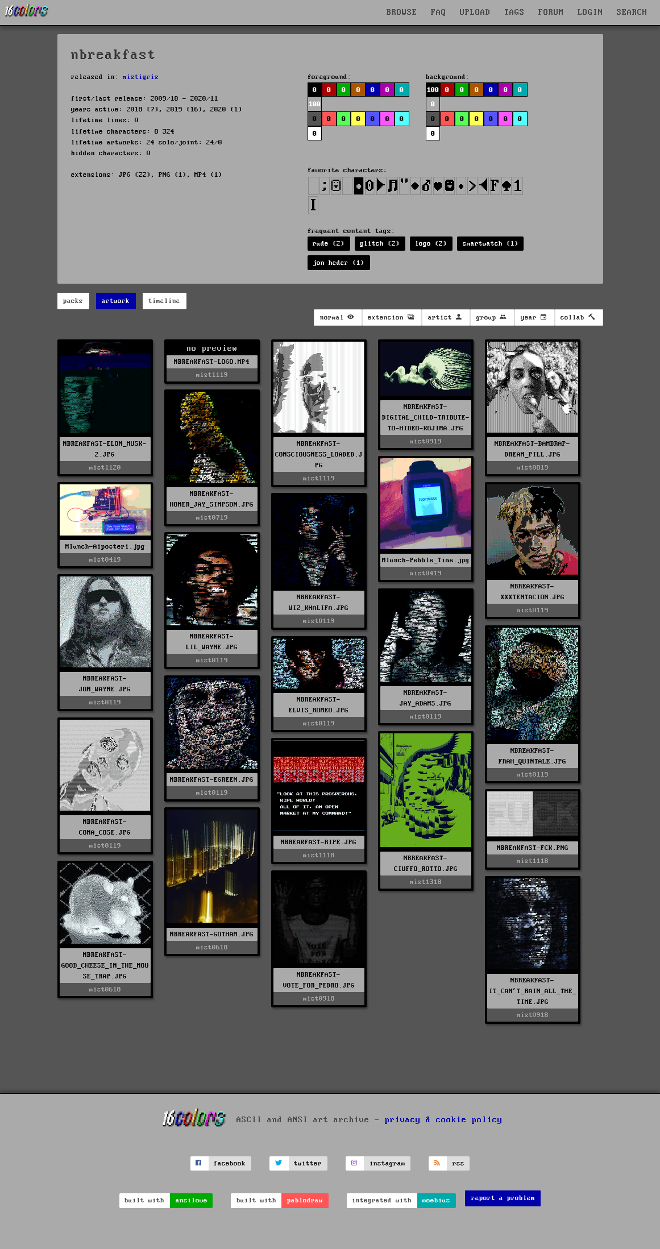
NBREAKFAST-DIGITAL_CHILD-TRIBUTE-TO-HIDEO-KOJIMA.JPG (426, 417)
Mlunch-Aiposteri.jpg (105, 546)
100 (315, 104)
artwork (116, 301)
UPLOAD (475, 12)
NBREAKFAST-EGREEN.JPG (212, 779)
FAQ (438, 12)
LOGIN (590, 12)
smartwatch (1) (490, 243)
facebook (230, 1163)
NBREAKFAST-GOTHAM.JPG (212, 934)
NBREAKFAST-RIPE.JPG (318, 842)
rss (458, 1163)
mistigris (141, 77)
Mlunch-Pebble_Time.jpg (426, 560)
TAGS (514, 12)
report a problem (503, 1198)
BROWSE (402, 12)
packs (73, 301)
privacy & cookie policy (444, 1119)
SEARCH (632, 12)
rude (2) (328, 243)
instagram (387, 1163)
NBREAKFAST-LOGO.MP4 (212, 362)
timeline (164, 301)
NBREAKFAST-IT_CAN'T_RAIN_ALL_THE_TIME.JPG (532, 991)
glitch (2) (380, 243)
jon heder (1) (338, 263)
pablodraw (305, 1200)
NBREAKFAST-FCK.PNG (532, 848)
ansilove (191, 1200)
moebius (436, 1200)
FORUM (551, 12)
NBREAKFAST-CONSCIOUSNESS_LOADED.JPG (319, 454)
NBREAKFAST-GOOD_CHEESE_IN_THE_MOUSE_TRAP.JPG (105, 965)
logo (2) (431, 243)
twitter (308, 1163)
